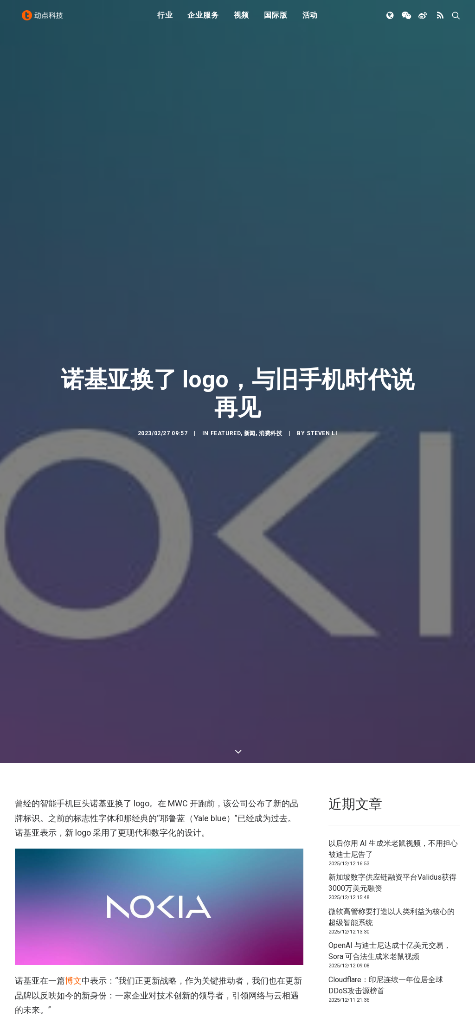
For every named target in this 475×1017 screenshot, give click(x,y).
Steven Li (322, 400)
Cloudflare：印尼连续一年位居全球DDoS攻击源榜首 (385, 920)
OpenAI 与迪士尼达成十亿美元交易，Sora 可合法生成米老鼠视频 (389, 886)
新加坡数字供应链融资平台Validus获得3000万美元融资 (392, 818)
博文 (73, 915)
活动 (310, 19)
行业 (165, 19)
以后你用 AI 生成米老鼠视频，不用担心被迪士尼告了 (393, 784)
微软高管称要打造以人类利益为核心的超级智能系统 (391, 852)
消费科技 (270, 400)
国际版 (275, 19)
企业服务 (202, 19)
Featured (226, 400)
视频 (242, 19)
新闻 (250, 400)
